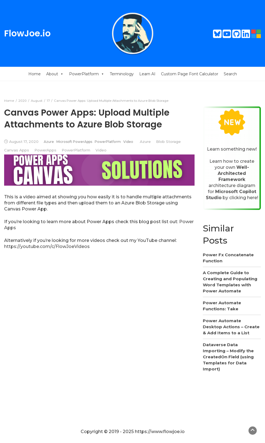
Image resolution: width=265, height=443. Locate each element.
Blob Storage (168, 141)
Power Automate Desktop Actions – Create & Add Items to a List (231, 326)
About (55, 73)
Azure (49, 142)
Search (230, 73)
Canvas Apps (16, 150)
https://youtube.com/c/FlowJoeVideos (47, 246)
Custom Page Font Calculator (189, 73)
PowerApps (45, 150)
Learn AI (147, 73)
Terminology (122, 73)
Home (34, 73)
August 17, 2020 (24, 141)
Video (128, 142)
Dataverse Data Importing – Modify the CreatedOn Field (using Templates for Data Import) (228, 357)
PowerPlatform (86, 73)
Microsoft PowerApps (74, 142)
